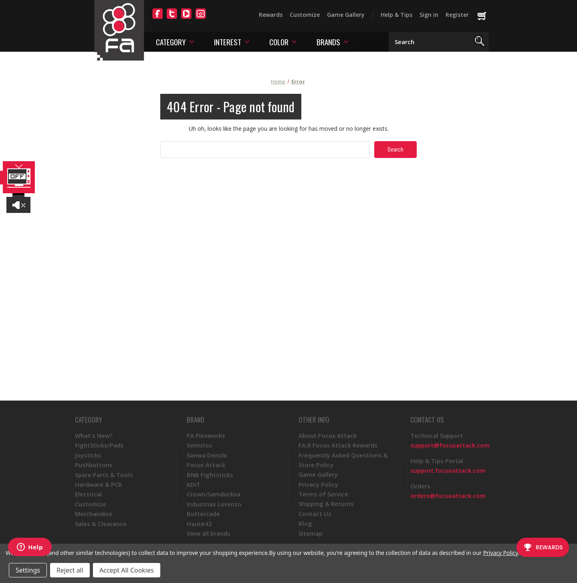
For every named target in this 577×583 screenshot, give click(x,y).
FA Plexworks (206, 435)
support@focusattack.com (450, 445)
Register (457, 14)
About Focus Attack (328, 435)
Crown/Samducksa (213, 494)
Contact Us (315, 514)
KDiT (193, 484)
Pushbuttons (94, 465)
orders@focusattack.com (448, 496)
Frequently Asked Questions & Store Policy (343, 460)
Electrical (88, 494)
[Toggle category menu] (192, 41)
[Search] (480, 42)
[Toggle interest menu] (247, 41)
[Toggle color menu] (294, 41)
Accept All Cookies (126, 570)
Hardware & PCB (98, 484)
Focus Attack (206, 465)
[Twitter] (172, 18)
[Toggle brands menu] (346, 41)
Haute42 (199, 524)
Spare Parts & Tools (104, 475)
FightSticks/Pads (99, 445)
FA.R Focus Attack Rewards (338, 445)
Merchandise (93, 514)
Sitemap (311, 533)
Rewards (270, 14)
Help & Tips (396, 14)
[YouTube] (186, 18)
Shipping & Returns (326, 504)
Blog (305, 523)
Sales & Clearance (101, 524)
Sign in (429, 14)
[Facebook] (157, 18)
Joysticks (88, 455)
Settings (28, 570)
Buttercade (203, 514)
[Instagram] (201, 18)
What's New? (94, 435)
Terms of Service (323, 494)
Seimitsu (199, 445)
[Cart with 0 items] (485, 16)
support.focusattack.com (448, 470)
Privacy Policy (318, 484)
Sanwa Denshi (207, 455)
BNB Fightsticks (210, 475)
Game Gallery (346, 14)
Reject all (69, 570)
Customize (305, 14)
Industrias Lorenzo (214, 504)
